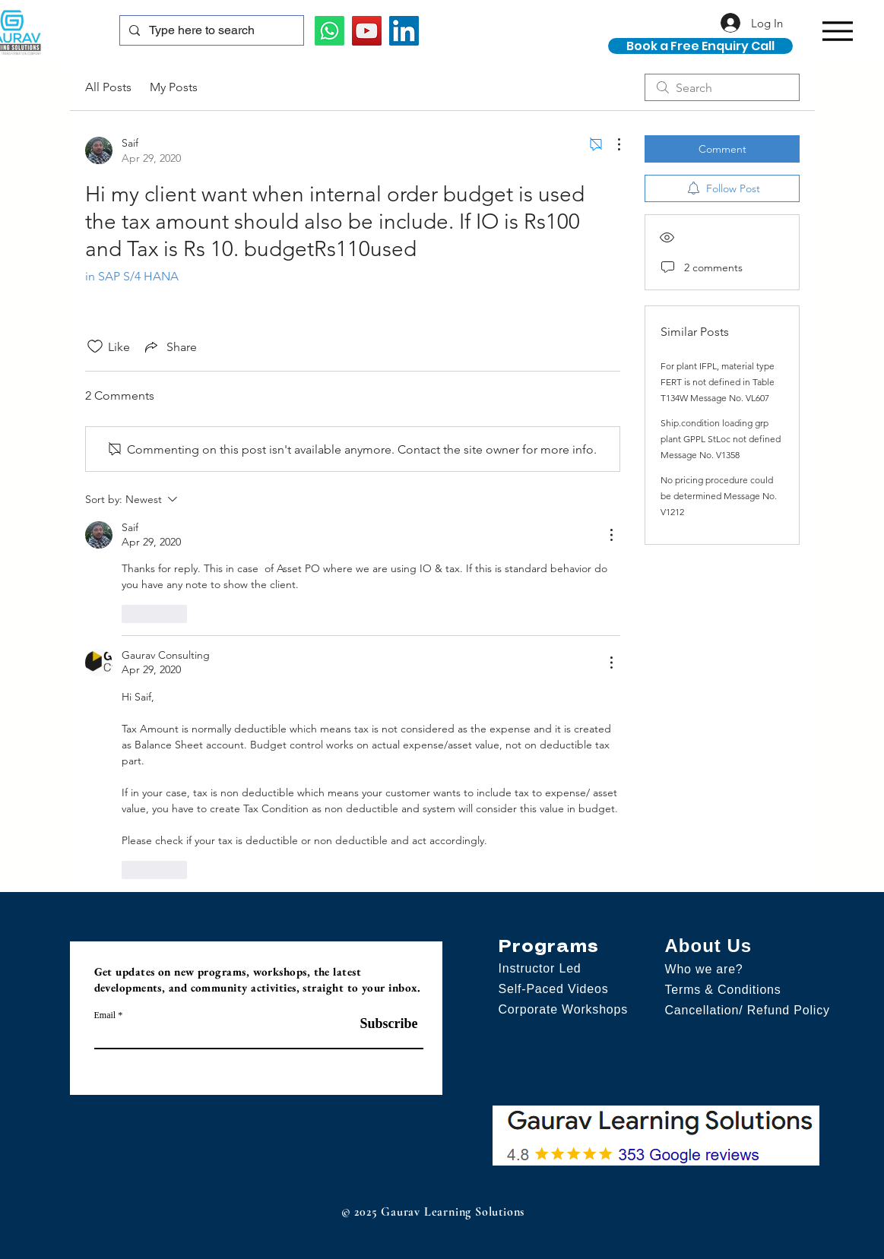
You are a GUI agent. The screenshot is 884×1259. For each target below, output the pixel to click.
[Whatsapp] (329, 31)
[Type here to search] (210, 30)
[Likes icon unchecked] (95, 346)
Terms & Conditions (723, 989)
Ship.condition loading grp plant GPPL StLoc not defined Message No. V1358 (721, 438)
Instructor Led (540, 968)
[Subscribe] (379, 1024)
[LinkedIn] (404, 31)
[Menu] (838, 31)
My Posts (174, 87)
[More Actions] (611, 144)
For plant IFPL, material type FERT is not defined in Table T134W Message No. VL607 (718, 381)
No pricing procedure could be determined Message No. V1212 (719, 495)
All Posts (108, 87)
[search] (722, 87)
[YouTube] (367, 31)
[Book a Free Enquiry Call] (700, 46)
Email (105, 1015)
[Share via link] (169, 346)
